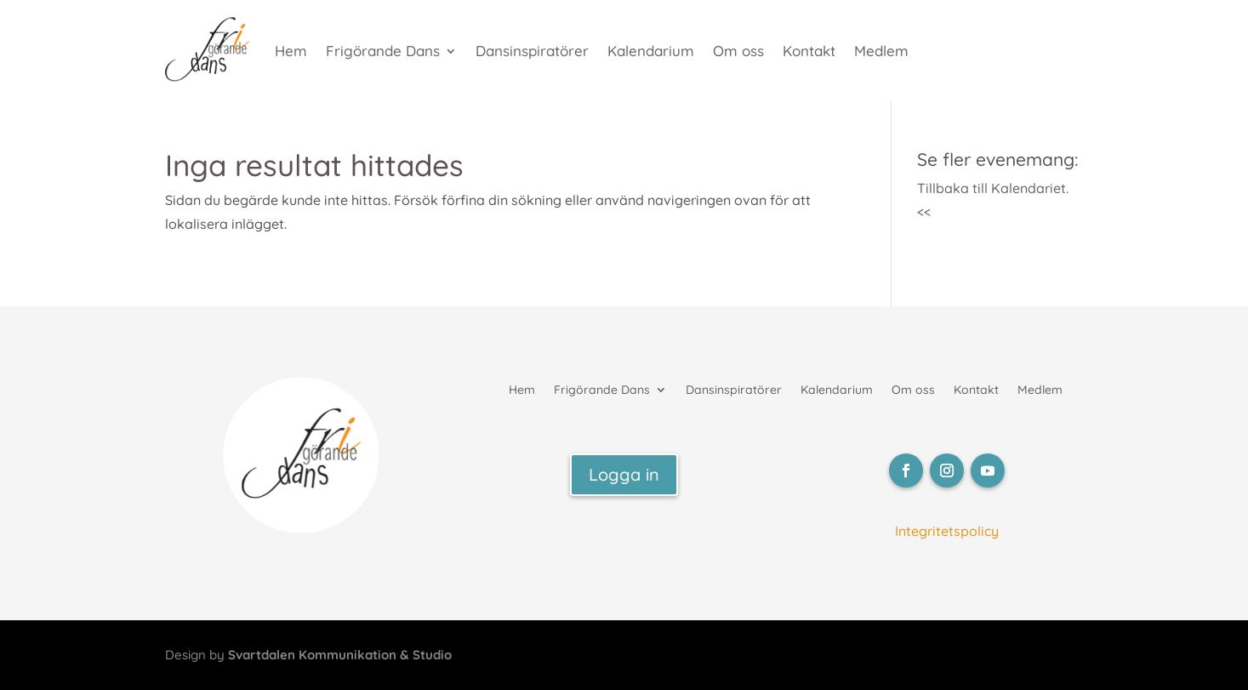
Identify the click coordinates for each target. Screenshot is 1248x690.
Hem (291, 51)
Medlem (881, 51)
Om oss (738, 51)
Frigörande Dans (383, 51)
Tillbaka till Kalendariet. (992, 188)
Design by (308, 655)
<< (924, 211)
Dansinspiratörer (532, 51)
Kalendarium (650, 51)
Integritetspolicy (947, 530)
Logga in (624, 474)
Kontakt (809, 51)
